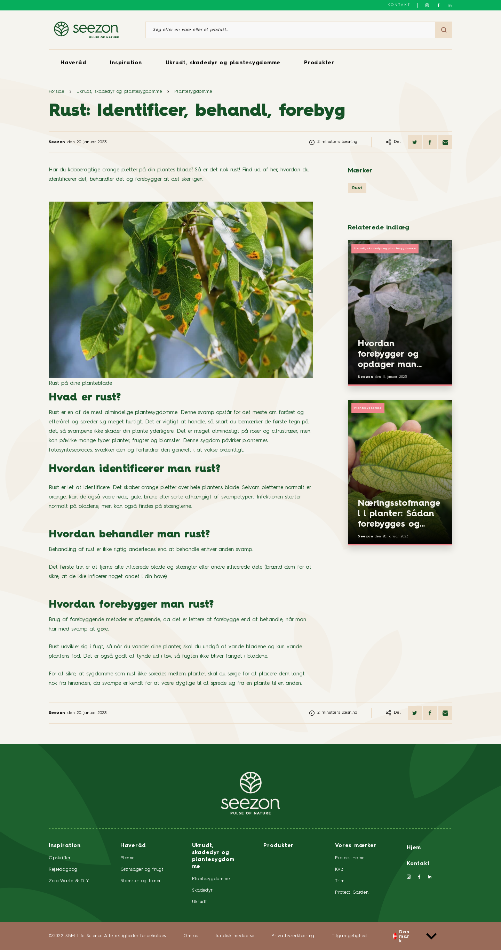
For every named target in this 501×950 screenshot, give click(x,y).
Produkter (319, 63)
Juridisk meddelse (234, 936)
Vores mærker (355, 845)
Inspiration (126, 63)
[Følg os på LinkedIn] (450, 5)
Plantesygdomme (193, 91)
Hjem (414, 848)
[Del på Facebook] (430, 142)
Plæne (127, 858)
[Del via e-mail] (445, 142)
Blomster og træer (140, 881)
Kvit (339, 869)
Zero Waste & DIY (69, 881)
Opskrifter (60, 858)
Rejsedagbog (63, 869)
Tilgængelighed (349, 936)
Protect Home (350, 858)
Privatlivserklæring (292, 936)
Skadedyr (202, 890)
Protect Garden (351, 892)
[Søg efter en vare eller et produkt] (290, 30)
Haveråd (73, 63)
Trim (340, 881)
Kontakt (399, 5)
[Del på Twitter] (415, 142)
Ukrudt (199, 902)
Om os (190, 936)
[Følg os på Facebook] (438, 5)
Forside (56, 91)
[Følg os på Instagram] (427, 5)
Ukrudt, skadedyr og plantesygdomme (223, 63)
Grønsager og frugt (142, 869)
